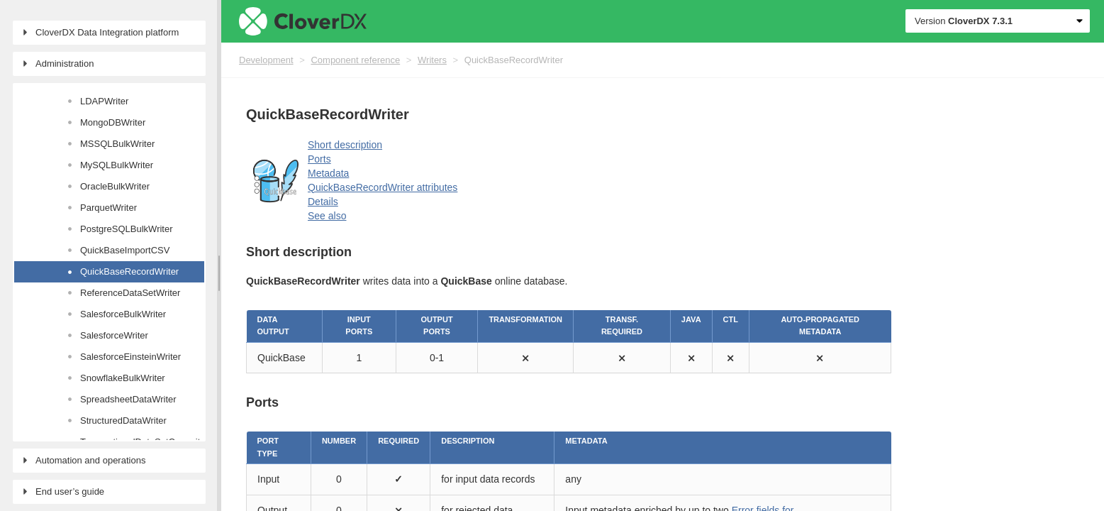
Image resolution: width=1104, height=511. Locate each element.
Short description (345, 144)
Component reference (355, 60)
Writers (432, 60)
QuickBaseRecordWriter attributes (382, 187)
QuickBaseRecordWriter (513, 60)
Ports (319, 159)
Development (266, 60)
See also (327, 215)
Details (323, 201)
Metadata (328, 173)
